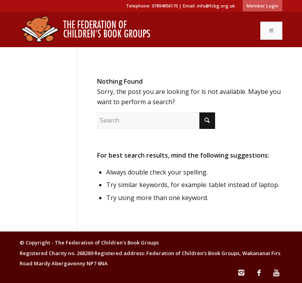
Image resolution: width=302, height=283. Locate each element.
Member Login (262, 6)
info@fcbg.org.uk (216, 6)
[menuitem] (260, 6)
